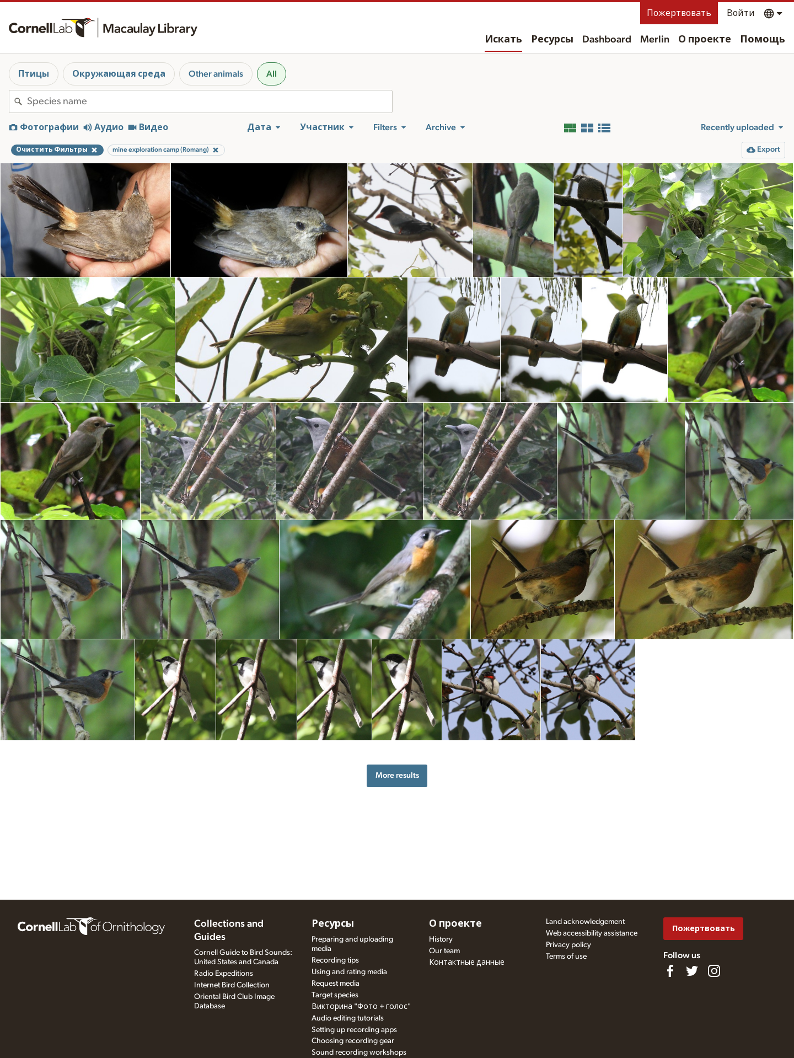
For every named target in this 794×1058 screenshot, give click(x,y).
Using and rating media (349, 972)
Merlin (654, 40)
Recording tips (335, 960)
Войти (741, 13)
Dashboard (606, 40)
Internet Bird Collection (232, 985)
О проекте (704, 40)
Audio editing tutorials (348, 1018)
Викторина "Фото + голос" (361, 1007)
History (441, 939)
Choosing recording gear (353, 1041)
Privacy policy (568, 945)
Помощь (762, 40)
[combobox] (209, 101)
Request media (336, 983)
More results (397, 775)
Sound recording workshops (359, 1052)
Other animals (216, 74)
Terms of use (566, 956)
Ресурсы (552, 40)
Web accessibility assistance (591, 933)
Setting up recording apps (354, 1030)
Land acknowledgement (585, 922)
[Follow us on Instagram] (714, 970)
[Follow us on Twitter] (692, 970)
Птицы (33, 74)
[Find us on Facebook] (670, 970)
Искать (503, 40)
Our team (444, 951)
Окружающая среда (118, 74)
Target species (335, 995)
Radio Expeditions (223, 973)
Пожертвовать (679, 13)
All (271, 74)
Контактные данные (467, 962)
